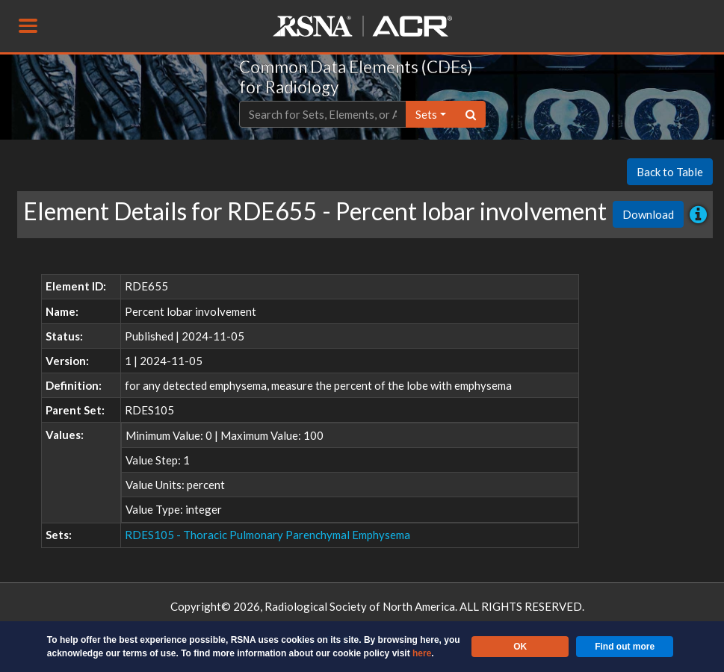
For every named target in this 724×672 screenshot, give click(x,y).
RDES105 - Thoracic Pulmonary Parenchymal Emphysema (267, 534)
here (421, 653)
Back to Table (670, 171)
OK (520, 646)
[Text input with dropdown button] (322, 114)
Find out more (625, 646)
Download (648, 214)
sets (426, 114)
